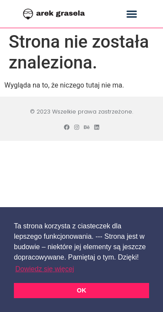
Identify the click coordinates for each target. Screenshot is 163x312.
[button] (131, 14)
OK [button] (81, 290)
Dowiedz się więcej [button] (44, 269)
